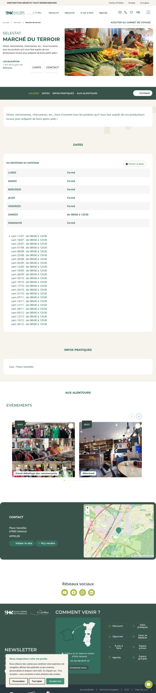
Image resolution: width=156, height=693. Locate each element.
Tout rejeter (37, 681)
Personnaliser (18, 681)
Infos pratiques (63, 93)
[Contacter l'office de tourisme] (120, 12)
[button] (51, 65)
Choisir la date (135, 163)
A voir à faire (87, 12)
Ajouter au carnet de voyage (131, 22)
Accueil (6, 22)
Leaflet (135, 556)
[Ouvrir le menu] (148, 12)
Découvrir (54, 12)
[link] (125, 12)
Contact (144, 93)
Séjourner (70, 12)
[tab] (64, 480)
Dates (46, 93)
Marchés (17, 22)
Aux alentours (87, 93)
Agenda (103, 12)
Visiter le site (23, 543)
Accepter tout (55, 681)
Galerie (34, 93)
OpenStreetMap (147, 556)
